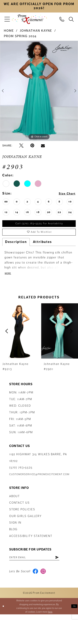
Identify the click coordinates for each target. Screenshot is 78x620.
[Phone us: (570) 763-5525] (62, 19)
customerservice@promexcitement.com (39, 477)
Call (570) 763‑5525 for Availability (39, 224)
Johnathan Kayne (36, 31)
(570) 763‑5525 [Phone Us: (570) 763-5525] (21, 471)
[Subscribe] (65, 561)
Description (16, 244)
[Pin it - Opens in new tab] (32, 145)
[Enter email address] (38, 561)
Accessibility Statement (30, 539)
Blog (13, 533)
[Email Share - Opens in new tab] (43, 146)
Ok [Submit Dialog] (74, 611)
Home (9, 31)
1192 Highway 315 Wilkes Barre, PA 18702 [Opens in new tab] (38, 461)
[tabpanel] (39, 91)
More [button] (8, 276)
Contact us (19, 506)
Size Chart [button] (66, 194)
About (14, 500)
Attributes (42, 244)
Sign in (15, 526)
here (50, 617)
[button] (7, 19)
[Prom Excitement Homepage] (29, 19)
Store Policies (22, 513)
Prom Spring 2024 (20, 36)
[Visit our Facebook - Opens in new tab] (36, 576)
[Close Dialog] (4, 612)
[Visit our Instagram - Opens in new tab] (44, 576)
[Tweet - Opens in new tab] (21, 145)
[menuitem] (7, 19)
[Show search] (71, 19)
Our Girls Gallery (25, 519)
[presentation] (18, 334)
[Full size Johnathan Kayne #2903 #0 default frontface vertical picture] (39, 91)
